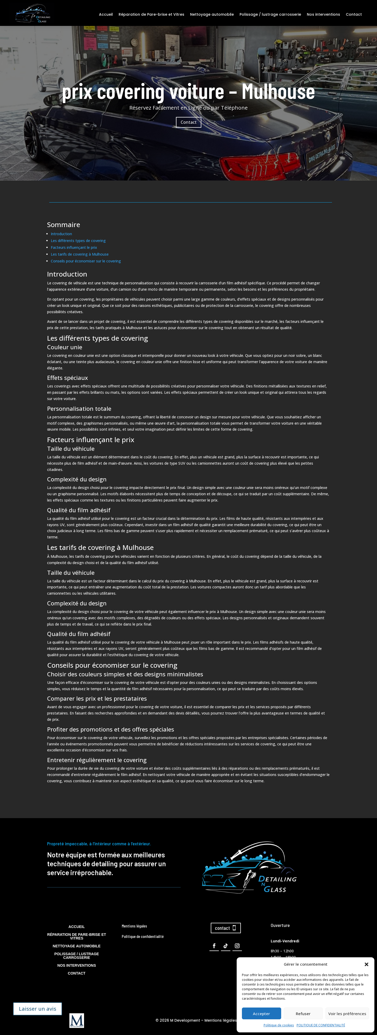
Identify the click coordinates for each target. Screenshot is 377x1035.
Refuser (303, 1013)
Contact (354, 14)
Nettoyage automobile (212, 14)
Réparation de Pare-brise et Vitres (151, 14)
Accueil (106, 14)
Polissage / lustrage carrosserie (270, 14)
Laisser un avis (37, 1008)
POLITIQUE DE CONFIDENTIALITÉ (321, 1025)
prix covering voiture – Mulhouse (188, 98)
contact (222, 928)
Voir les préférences (347, 1013)
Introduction (61, 233)
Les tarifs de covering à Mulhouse (80, 254)
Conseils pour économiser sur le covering (86, 260)
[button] (366, 964)
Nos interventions (323, 14)
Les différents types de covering (78, 240)
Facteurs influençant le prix (74, 247)
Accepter (261, 1013)
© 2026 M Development (178, 1020)
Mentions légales (220, 1020)
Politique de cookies (279, 1025)
